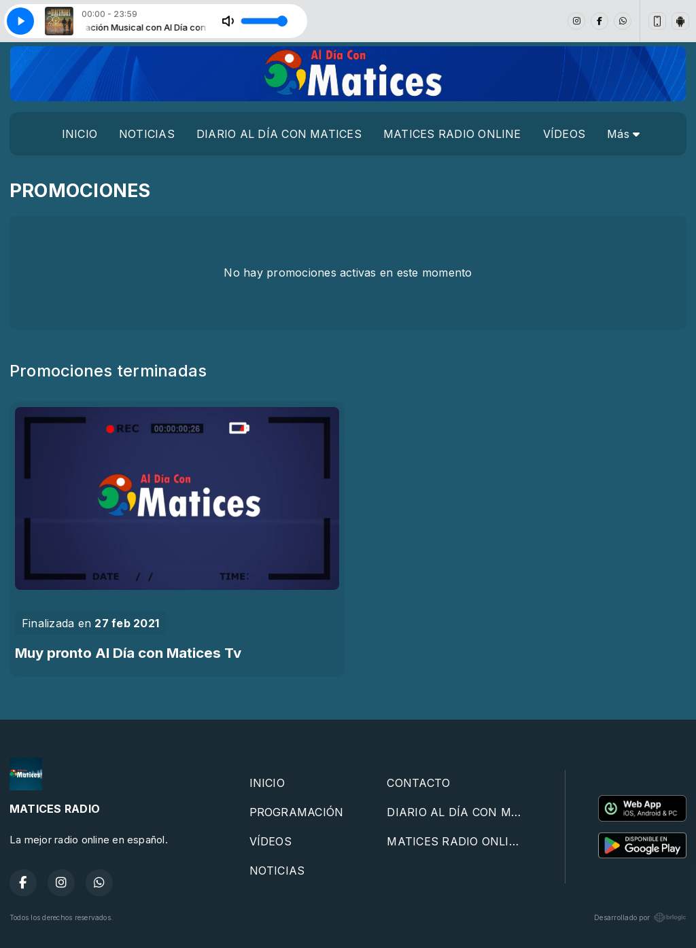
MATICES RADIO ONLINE (452, 134)
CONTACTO (418, 783)
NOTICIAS (147, 134)
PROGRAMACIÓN (296, 812)
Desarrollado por (640, 917)
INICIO (79, 134)
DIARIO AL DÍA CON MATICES (279, 134)
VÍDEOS (564, 134)
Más (623, 134)
